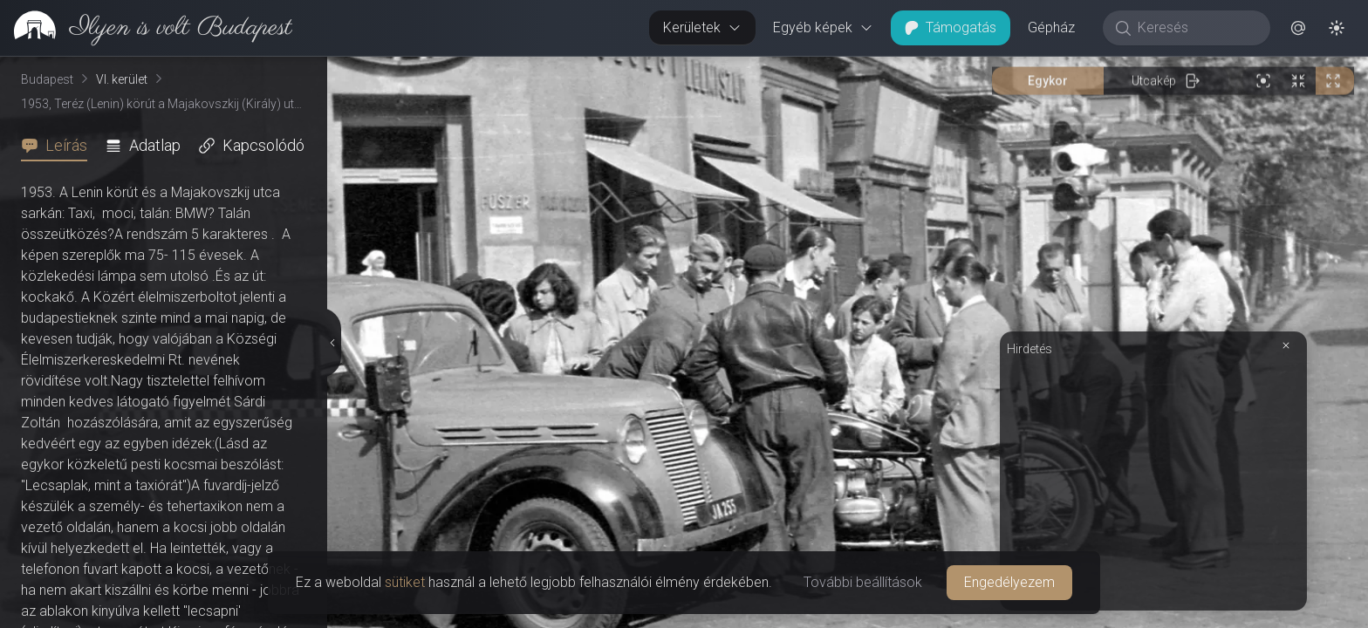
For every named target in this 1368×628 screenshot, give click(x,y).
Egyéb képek (823, 27)
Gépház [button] (1051, 27)
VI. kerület (121, 79)
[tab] (59, 145)
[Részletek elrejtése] (332, 343)
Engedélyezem (1009, 582)
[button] (1298, 27)
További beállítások (863, 582)
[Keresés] (1195, 27)
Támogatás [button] (950, 27)
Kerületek (702, 27)
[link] (146, 28)
